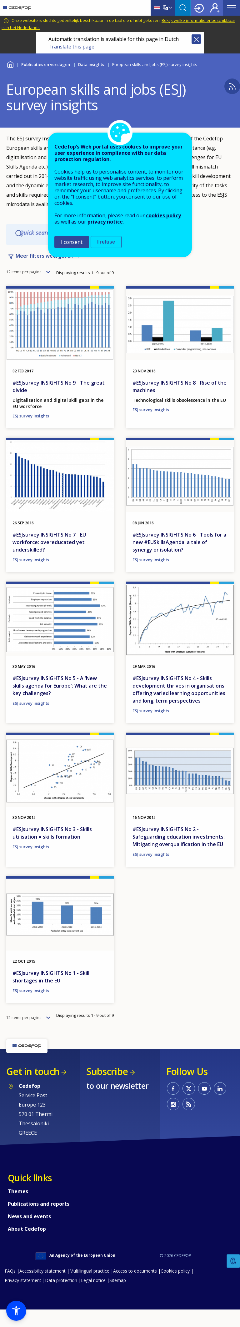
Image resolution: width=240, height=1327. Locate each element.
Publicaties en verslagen (45, 64)
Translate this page (71, 46)
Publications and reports (38, 1221)
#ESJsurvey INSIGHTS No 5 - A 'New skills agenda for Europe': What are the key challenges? (59, 703)
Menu (231, 7)
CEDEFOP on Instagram (173, 1121)
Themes (18, 1208)
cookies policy (163, 215)
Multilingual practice (89, 1288)
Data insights (91, 64)
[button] (16, 1311)
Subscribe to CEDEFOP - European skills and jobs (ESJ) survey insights (232, 86)
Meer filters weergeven (44, 262)
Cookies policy (175, 1288)
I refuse (106, 242)
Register (215, 8)
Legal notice (93, 1297)
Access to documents (135, 1288)
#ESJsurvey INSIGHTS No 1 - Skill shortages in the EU (50, 994)
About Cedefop (27, 1246)
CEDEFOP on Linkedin (220, 1105)
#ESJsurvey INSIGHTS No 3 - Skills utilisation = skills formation (52, 850)
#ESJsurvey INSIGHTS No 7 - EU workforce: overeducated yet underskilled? (49, 559)
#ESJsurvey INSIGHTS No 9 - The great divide (58, 403)
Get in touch (32, 1088)
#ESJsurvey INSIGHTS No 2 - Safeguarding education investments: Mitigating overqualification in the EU (178, 854)
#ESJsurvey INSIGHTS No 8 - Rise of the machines (179, 403)
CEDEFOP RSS (188, 1121)
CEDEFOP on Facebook (173, 1105)
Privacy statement (23, 1297)
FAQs (10, 1288)
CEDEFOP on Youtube (204, 1105)
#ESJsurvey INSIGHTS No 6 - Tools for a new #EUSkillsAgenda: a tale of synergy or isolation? (179, 559)
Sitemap (117, 1297)
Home (10, 64)
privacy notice (105, 221)
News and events (29, 1233)
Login (199, 8)
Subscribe (107, 1088)
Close (196, 39)
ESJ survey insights (30, 433)
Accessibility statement (42, 1288)
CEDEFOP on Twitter (188, 1105)
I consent (71, 242)
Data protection (61, 1297)
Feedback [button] (233, 1261)
